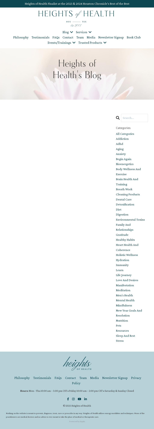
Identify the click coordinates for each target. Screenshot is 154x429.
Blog (68, 32)
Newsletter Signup (111, 37)
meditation (123, 290)
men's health (124, 295)
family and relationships (124, 227)
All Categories (125, 134)
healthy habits (125, 239)
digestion (122, 214)
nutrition (122, 320)
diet (118, 209)
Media (91, 37)
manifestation (125, 285)
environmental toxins (130, 219)
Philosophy (21, 37)
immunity (122, 265)
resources (122, 330)
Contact (68, 37)
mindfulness (124, 305)
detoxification (125, 204)
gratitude (122, 235)
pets (118, 325)
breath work (124, 189)
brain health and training (127, 181)
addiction (122, 138)
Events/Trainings (61, 42)
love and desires (127, 280)
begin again (123, 159)
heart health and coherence (127, 247)
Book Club (134, 37)
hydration (122, 260)
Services (83, 32)
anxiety (121, 154)
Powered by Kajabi (77, 421)
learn (119, 270)
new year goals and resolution (129, 313)
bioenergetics (125, 164)
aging (120, 149)
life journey (124, 275)
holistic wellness (127, 255)
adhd (119, 144)
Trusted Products (92, 42)
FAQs (56, 37)
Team (80, 37)
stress (120, 340)
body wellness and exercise (128, 171)
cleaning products (128, 194)
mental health (125, 300)
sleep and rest (125, 335)
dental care (124, 199)
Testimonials (40, 37)
